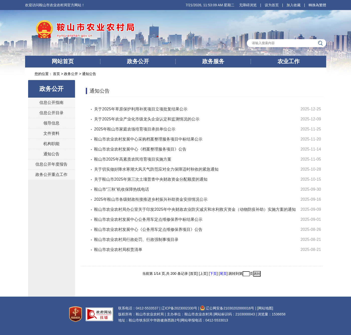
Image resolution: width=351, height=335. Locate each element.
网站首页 (63, 61)
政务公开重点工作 (51, 174)
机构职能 (51, 144)
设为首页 (272, 5)
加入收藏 (294, 5)
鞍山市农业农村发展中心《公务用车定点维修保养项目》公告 (148, 229)
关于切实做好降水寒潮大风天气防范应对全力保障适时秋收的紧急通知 (156, 169)
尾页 (223, 274)
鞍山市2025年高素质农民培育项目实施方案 (132, 159)
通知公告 (89, 74)
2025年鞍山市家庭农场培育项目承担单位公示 (134, 129)
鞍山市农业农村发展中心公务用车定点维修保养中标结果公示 (148, 219)
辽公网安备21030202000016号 (227, 308)
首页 (57, 74)
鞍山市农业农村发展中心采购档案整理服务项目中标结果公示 (148, 139)
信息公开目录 (51, 113)
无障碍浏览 (248, 5)
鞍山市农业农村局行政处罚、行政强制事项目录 (136, 239)
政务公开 (138, 61)
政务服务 (213, 61)
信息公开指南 (51, 102)
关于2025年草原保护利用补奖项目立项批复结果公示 (140, 109)
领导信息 (51, 123)
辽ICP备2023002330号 (179, 308)
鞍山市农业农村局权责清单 (118, 249)
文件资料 (51, 133)
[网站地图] (265, 308)
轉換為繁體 (317, 5)
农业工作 (288, 61)
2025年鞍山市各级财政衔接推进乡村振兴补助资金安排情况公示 (150, 199)
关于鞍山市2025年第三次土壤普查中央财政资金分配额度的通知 (150, 179)
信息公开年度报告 (51, 164)
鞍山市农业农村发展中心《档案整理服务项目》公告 (140, 149)
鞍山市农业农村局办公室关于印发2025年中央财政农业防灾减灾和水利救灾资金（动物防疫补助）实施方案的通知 (195, 209)
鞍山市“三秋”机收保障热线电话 (121, 189)
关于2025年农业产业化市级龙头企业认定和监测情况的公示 (146, 119)
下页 (213, 274)
